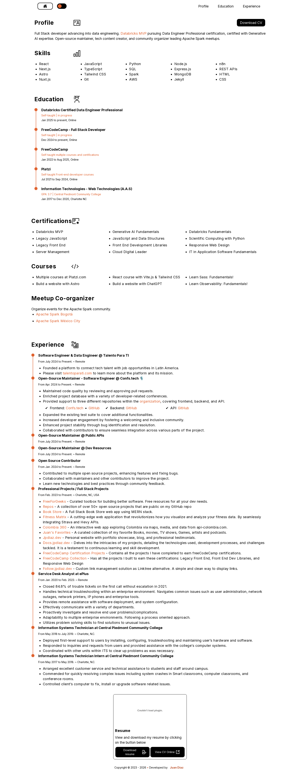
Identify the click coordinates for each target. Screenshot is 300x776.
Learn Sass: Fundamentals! (211, 277)
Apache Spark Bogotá (54, 314)
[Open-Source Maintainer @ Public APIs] (71, 435)
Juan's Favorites (57, 532)
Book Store (53, 512)
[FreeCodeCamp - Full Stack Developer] (73, 129)
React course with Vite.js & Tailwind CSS (146, 277)
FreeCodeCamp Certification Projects (74, 553)
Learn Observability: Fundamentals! (218, 284)
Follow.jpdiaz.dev (58, 569)
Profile (203, 6)
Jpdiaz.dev (52, 538)
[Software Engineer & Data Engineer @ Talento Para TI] (108, 355)
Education (226, 6)
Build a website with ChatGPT (137, 284)
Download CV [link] (251, 23)
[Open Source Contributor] (108, 460)
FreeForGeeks (55, 501)
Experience (251, 6)
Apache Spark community (89, 309)
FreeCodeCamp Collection (65, 558)
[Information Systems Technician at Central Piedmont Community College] (145, 627)
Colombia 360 (55, 527)
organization (150, 401)
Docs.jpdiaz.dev (57, 543)
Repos (49, 507)
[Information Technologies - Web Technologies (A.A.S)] (86, 188)
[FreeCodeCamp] (70, 149)
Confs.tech (74, 408)
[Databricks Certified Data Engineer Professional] (82, 110)
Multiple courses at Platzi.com (61, 277)
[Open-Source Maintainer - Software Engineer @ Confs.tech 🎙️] (131, 378)
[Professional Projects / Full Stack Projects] (151, 488)
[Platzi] (67, 169)
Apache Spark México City (58, 321)
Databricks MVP (134, 33)
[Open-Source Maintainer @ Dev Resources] (74, 448)
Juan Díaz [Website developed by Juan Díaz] (176, 767)
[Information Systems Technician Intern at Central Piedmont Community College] (151, 655)
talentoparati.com (77, 373)
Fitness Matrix (55, 517)
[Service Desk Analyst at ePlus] (151, 573)
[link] (45, 6)
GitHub (94, 408)
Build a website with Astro (58, 284)
